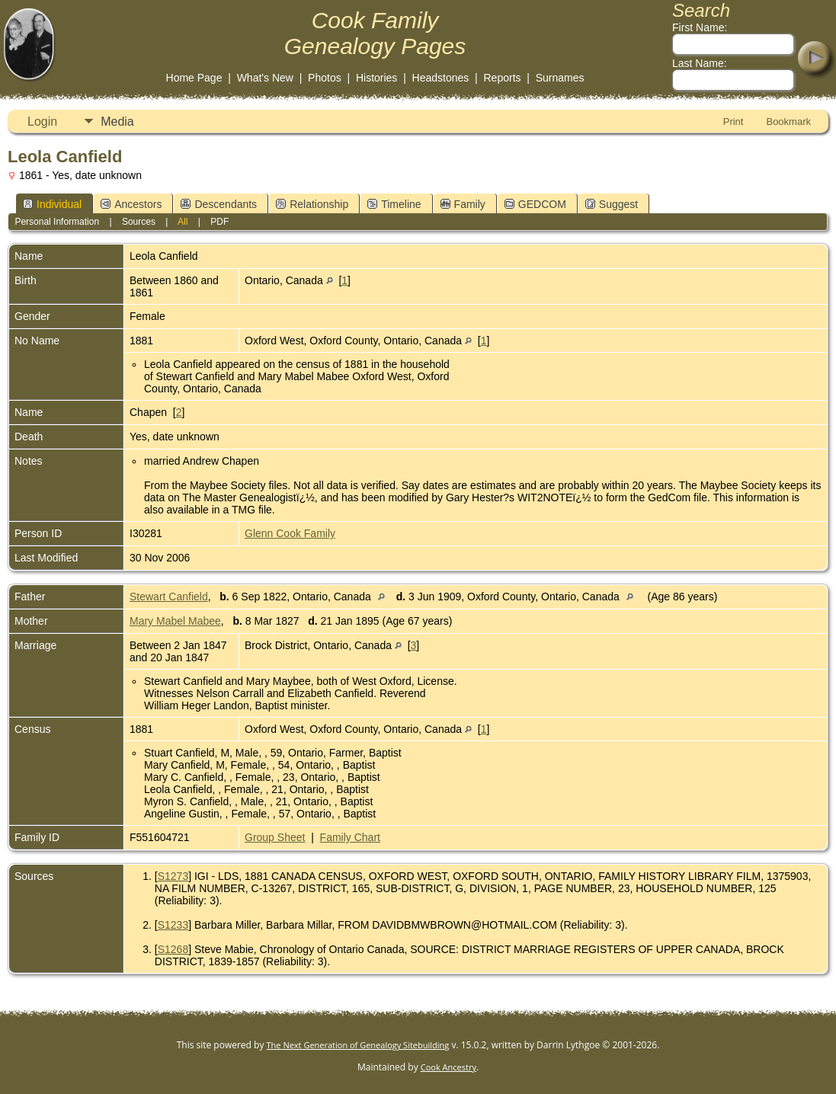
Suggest (611, 204)
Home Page (194, 78)
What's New (265, 78)
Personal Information (56, 221)
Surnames (560, 78)
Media (117, 121)
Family (462, 204)
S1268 (173, 949)
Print (733, 121)
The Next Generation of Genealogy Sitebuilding (358, 1045)
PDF (219, 221)
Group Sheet (275, 837)
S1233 (173, 925)
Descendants (219, 204)
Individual (52, 204)
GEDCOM (535, 204)
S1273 (173, 876)
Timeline (394, 204)
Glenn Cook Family (290, 533)
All (182, 221)
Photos (324, 78)
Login (42, 121)
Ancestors (131, 204)
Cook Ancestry (448, 1067)
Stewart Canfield (169, 596)
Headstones (440, 78)
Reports (502, 78)
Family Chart (350, 837)
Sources (138, 221)
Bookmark (788, 121)
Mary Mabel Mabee (175, 621)
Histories (376, 78)
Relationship (312, 204)
